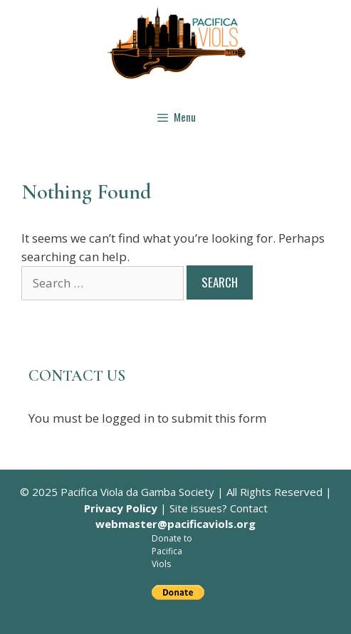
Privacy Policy (120, 508)
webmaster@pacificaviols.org (175, 524)
